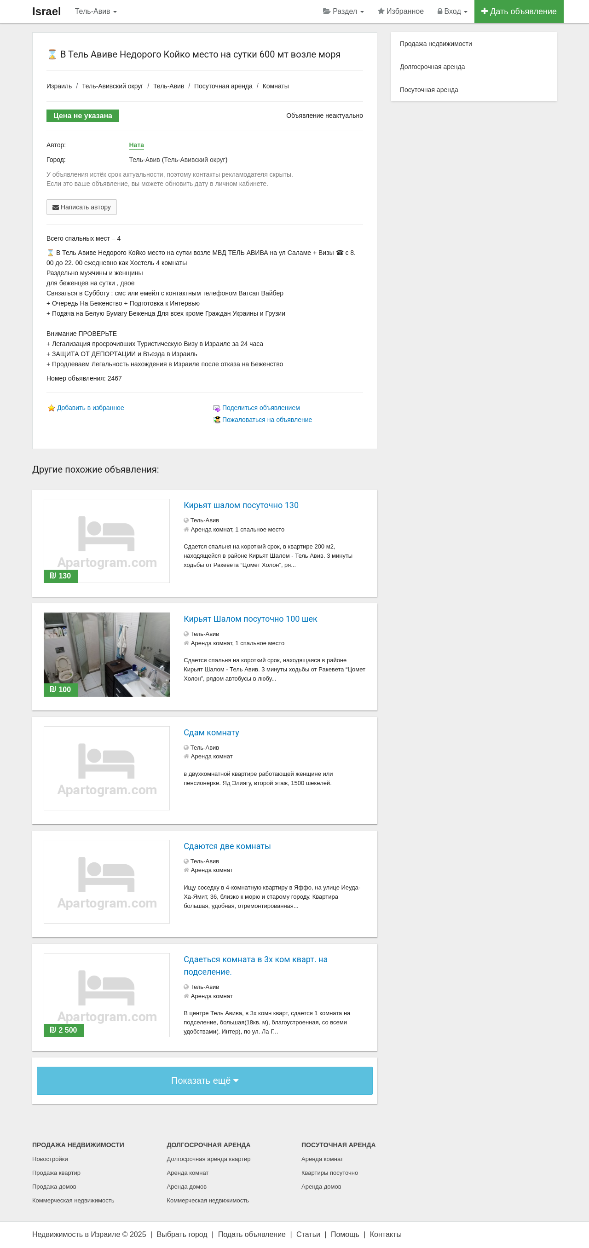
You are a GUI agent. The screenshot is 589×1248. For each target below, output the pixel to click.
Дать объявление (519, 11)
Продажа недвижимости (436, 43)
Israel (46, 11)
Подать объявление (252, 1234)
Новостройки (50, 1159)
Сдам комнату (211, 732)
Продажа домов (54, 1186)
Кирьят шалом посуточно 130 (241, 505)
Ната (136, 145)
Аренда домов (187, 1186)
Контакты (386, 1234)
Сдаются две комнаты (227, 846)
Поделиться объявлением (261, 407)
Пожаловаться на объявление (267, 419)
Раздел (343, 11)
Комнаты (276, 86)
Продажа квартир (56, 1172)
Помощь (345, 1234)
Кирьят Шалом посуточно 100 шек (251, 619)
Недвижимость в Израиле (76, 1234)
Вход (453, 11)
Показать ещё (204, 1080)
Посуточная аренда (223, 86)
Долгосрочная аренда (432, 66)
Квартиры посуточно (329, 1172)
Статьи (308, 1234)
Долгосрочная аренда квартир (209, 1159)
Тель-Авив (96, 11)
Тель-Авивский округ (112, 86)
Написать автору (81, 207)
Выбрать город (182, 1234)
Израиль (59, 86)
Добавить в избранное (90, 407)
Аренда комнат (188, 1172)
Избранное (401, 11)
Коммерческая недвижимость (73, 1200)
